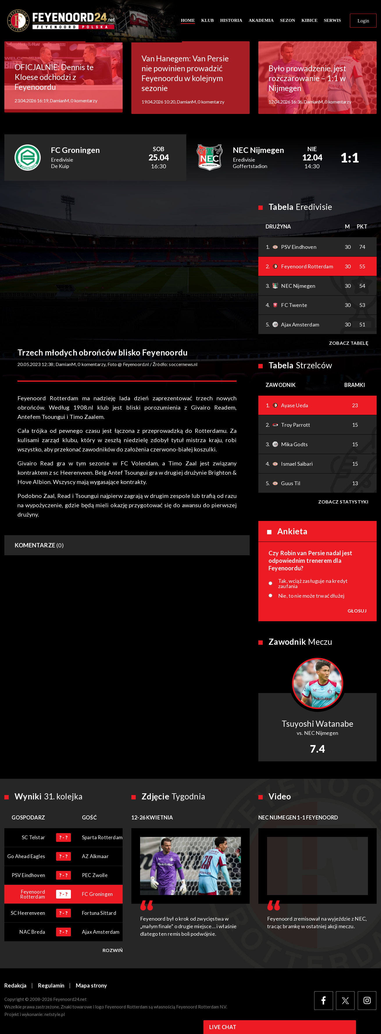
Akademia (261, 21)
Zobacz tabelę (348, 344)
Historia (231, 21)
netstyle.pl (54, 1015)
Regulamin (51, 987)
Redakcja (15, 987)
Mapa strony (91, 987)
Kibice (309, 21)
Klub (207, 21)
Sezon (287, 21)
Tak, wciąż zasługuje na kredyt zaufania (313, 584)
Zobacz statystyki (343, 503)
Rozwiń (113, 951)
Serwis (332, 21)
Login (363, 21)
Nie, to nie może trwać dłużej (311, 596)
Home (188, 21)
